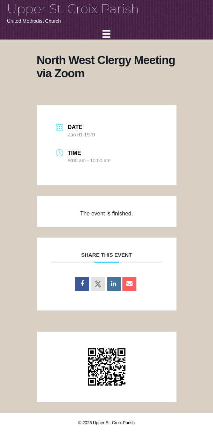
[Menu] (106, 34)
